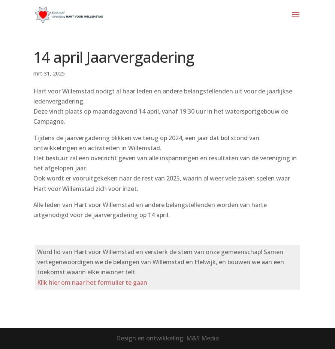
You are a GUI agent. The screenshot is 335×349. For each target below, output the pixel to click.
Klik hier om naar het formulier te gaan (92, 282)
